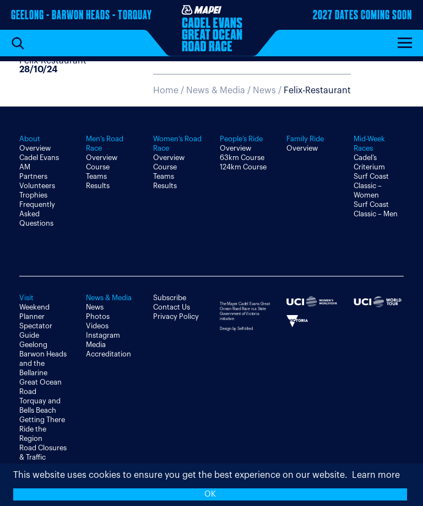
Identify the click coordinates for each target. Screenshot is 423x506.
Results (98, 185)
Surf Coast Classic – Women (371, 186)
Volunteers (37, 185)
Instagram (103, 335)
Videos (97, 325)
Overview (35, 148)
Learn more (376, 475)
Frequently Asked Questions (37, 214)
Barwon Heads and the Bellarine (43, 363)
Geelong (33, 344)
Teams (96, 176)
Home (165, 90)
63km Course (242, 157)
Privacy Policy (176, 316)
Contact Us (171, 307)
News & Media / (219, 90)
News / (302, 90)
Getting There (42, 419)
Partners (33, 176)
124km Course (243, 167)
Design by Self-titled (236, 329)
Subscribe (169, 297)
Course (98, 167)
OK (210, 494)
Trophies (33, 195)
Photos (98, 316)
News (95, 307)
